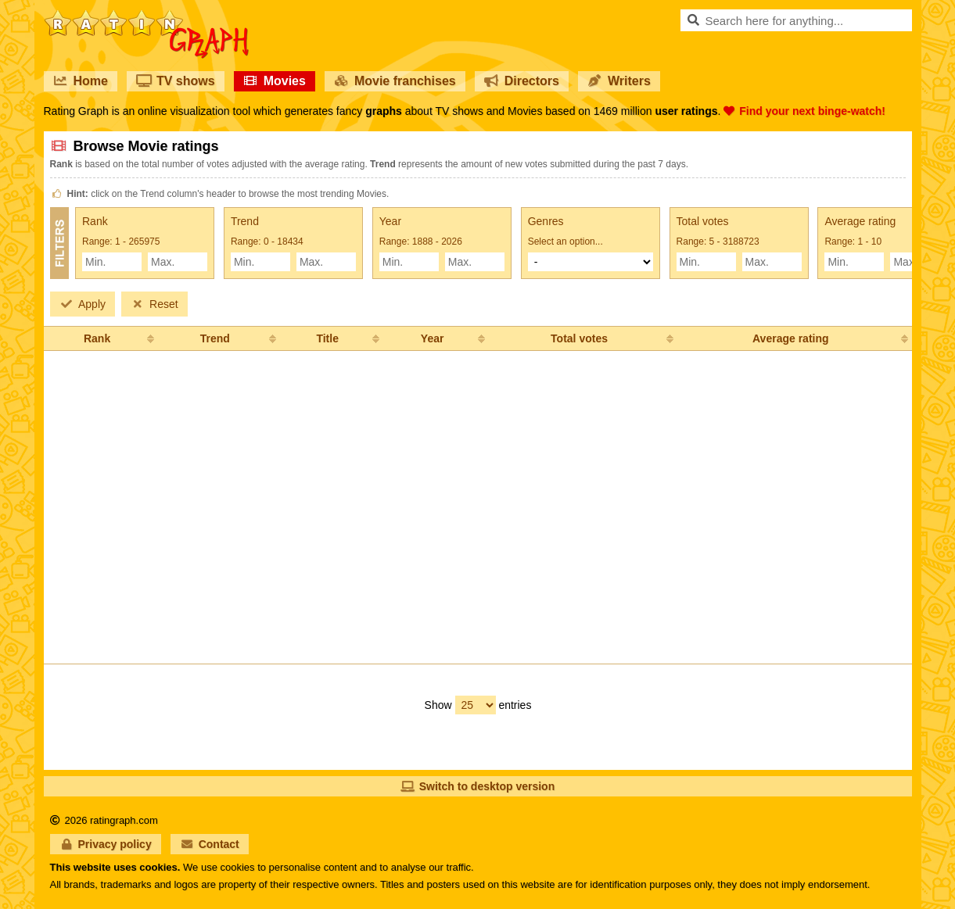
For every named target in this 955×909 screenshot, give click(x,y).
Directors (521, 81)
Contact (209, 844)
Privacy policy (105, 844)
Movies (274, 81)
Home (80, 81)
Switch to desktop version (477, 786)
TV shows (175, 81)
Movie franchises (395, 81)
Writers (619, 81)
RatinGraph (146, 15)
